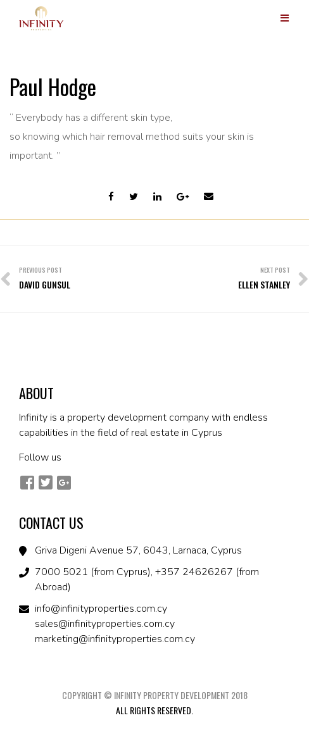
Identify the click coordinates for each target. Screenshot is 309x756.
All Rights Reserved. (154, 710)
